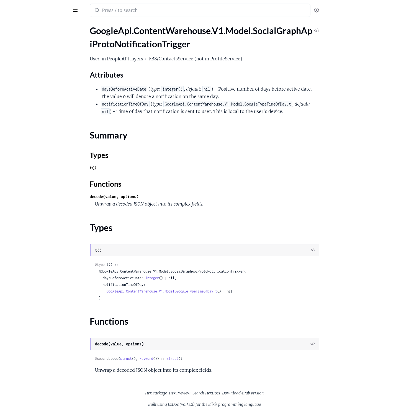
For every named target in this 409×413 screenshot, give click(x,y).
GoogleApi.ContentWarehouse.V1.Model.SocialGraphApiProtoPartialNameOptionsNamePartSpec (39, 94)
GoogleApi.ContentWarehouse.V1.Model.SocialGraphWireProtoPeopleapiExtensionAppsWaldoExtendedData (39, 334)
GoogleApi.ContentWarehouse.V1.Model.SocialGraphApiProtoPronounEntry (39, 147)
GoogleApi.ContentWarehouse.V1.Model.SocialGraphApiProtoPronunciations (39, 162)
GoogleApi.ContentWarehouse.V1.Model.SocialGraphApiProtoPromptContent (39, 132)
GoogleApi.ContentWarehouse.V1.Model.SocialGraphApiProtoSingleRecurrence (39, 266)
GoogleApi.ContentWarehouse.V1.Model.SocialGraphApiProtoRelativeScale (39, 191)
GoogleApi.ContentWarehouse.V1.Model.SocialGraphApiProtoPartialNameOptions (39, 87)
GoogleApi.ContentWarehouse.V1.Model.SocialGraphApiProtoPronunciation (39, 154)
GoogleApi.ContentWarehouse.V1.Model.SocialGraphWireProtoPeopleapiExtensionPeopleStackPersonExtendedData (39, 363)
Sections (17, 46)
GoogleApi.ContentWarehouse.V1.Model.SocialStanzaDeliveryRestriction (39, 393)
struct (167, 358)
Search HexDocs (248, 393)
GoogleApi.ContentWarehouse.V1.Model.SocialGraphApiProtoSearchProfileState (39, 251)
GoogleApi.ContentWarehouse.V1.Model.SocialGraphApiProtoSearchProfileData (39, 199)
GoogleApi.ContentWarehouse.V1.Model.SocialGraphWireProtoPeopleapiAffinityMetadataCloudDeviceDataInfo (39, 326)
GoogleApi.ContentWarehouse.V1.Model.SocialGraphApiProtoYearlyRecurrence (39, 304)
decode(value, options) (155, 196)
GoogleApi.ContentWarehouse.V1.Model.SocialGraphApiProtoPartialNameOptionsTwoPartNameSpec (39, 109)
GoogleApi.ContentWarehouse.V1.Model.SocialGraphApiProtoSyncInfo (39, 274)
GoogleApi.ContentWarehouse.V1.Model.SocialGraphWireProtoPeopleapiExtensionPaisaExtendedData (39, 349)
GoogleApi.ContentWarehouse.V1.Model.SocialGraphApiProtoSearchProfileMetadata (39, 236)
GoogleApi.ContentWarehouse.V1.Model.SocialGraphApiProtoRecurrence (39, 169)
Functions (18, 77)
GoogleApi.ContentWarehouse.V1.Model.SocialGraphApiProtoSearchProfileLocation (39, 221)
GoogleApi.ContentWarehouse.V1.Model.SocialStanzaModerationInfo (39, 401)
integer (193, 278)
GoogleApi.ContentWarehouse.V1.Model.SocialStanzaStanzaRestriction (39, 408)
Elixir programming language (276, 404)
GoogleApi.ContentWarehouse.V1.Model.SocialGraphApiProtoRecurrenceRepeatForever (39, 176)
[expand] (77, 37)
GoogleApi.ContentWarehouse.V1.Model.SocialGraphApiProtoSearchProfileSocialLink (39, 244)
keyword (188, 358)
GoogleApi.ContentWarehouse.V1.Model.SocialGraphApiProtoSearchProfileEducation (39, 206)
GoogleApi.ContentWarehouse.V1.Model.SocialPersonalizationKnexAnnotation (39, 371)
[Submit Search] (138, 11)
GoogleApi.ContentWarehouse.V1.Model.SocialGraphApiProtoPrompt (39, 124)
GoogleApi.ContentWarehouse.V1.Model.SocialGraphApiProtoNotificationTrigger (39, 37)
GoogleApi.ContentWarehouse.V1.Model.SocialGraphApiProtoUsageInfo (39, 289)
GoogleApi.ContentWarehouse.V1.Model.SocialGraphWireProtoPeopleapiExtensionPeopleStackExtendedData (39, 356)
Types (14, 70)
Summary (18, 63)
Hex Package (198, 393)
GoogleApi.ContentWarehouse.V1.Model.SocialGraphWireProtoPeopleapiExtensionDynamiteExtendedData (39, 341)
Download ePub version (284, 393)
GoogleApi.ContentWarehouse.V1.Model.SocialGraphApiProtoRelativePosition (39, 184)
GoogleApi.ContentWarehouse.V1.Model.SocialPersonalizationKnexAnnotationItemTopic (39, 386)
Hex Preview (221, 393)
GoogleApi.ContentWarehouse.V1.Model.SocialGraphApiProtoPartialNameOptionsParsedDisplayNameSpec (39, 102)
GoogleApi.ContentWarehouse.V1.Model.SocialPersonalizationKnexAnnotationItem (39, 378)
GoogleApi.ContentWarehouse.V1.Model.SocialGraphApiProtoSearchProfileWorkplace (39, 259)
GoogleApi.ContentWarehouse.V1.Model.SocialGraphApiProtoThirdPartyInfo (39, 281)
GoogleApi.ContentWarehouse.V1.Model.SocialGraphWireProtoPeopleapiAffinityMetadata (39, 311)
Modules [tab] (31, 26)
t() (134, 167)
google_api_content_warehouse (42, 6)
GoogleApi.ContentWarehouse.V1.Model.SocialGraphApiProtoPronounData (39, 139)
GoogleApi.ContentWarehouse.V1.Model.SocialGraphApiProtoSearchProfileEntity (39, 214)
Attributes (23, 55)
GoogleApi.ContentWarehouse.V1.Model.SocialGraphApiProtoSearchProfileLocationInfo (39, 229)
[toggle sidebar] (76, 9)
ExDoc (214, 404)
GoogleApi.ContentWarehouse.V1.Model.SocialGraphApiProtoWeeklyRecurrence (39, 296)
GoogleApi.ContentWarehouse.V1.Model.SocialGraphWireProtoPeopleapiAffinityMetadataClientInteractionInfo (39, 319)
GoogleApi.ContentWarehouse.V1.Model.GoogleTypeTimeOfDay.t (203, 291)
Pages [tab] (10, 26)
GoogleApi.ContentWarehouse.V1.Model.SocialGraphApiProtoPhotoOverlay (39, 117)
